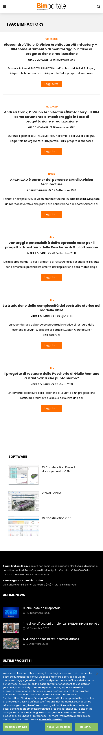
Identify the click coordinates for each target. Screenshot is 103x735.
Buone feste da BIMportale (41, 608)
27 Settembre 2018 (62, 190)
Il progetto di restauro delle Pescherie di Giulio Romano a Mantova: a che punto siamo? (51, 375)
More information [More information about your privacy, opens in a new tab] (50, 719)
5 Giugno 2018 (62, 316)
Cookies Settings (16, 727)
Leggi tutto (51, 84)
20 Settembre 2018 (62, 253)
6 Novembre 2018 (62, 127)
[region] (51, 701)
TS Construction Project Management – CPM (58, 469)
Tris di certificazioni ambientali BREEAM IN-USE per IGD (61, 624)
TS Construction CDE (56, 518)
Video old (51, 39)
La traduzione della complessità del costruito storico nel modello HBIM (51, 307)
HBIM (51, 237)
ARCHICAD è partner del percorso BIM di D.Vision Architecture (51, 181)
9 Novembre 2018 (62, 60)
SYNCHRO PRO (51, 493)
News (51, 174)
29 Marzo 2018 (62, 384)
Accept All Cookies (58, 727)
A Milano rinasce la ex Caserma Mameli (51, 639)
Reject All (86, 727)
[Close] (97, 674)
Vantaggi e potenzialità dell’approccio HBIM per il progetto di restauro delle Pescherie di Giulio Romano (51, 245)
